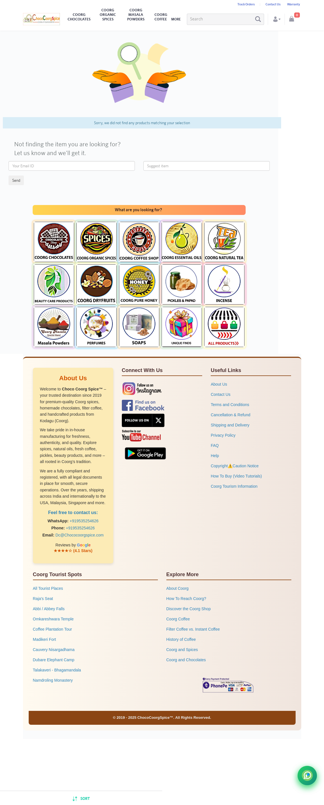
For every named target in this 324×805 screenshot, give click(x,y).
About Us (219, 384)
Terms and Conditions (230, 404)
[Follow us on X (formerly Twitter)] (143, 420)
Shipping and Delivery (230, 425)
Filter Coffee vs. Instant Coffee (193, 629)
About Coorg (177, 588)
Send (16, 180)
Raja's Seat (43, 598)
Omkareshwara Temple (53, 619)
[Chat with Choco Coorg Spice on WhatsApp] (307, 775)
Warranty (293, 4)
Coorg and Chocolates (186, 660)
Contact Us (273, 4)
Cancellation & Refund (230, 415)
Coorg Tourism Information (234, 486)
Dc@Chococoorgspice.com (79, 535)
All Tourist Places (48, 588)
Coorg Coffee (178, 619)
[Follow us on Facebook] (143, 405)
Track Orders (246, 4)
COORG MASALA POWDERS (136, 14)
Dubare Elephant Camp (53, 660)
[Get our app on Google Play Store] (145, 453)
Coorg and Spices (182, 649)
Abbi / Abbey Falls (49, 609)
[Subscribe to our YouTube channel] (141, 435)
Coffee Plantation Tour (52, 629)
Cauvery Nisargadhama (54, 649)
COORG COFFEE (160, 16)
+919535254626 (84, 521)
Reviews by (73, 545)
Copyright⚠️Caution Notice (235, 466)
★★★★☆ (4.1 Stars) (73, 550)
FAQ (215, 445)
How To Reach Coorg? (186, 598)
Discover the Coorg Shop (188, 609)
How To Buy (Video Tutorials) (236, 476)
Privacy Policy (223, 435)
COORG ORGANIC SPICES (108, 14)
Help (215, 455)
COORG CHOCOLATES (79, 16)
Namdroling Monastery (53, 680)
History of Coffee (181, 639)
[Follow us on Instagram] (142, 388)
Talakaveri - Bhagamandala (57, 670)
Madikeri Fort (44, 639)
